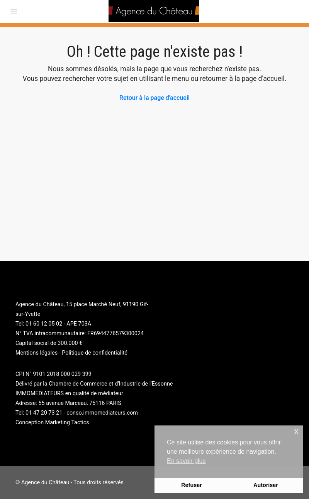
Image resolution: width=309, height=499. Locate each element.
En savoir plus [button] (186, 461)
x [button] (296, 431)
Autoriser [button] (265, 485)
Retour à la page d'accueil (154, 97)
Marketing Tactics (67, 422)
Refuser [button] (191, 485)
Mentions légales (36, 353)
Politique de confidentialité (94, 353)
